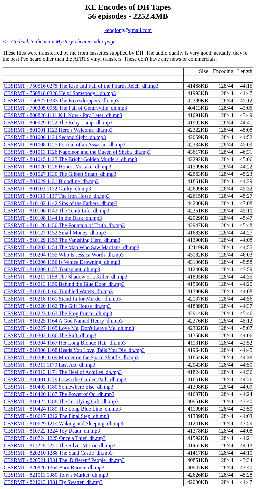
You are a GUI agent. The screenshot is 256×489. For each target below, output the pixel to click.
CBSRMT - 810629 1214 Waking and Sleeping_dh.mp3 (63, 423)
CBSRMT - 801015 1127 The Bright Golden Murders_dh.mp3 (70, 159)
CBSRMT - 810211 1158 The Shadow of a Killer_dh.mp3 (65, 277)
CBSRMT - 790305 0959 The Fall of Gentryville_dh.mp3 (65, 108)
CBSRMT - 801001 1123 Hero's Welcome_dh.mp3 (58, 130)
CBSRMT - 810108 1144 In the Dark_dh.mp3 (53, 218)
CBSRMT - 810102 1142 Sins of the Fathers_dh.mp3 (60, 203)
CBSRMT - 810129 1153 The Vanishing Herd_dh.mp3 (62, 240)
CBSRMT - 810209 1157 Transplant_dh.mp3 (52, 269)
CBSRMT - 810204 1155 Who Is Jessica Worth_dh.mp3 (64, 255)
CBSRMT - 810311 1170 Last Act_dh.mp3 (49, 365)
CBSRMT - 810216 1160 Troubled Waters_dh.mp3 (58, 291)
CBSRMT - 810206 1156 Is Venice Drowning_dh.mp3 (62, 262)
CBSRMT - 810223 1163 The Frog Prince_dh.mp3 (58, 313)
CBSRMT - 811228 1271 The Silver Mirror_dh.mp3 (59, 445)
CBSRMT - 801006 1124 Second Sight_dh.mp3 (55, 137)
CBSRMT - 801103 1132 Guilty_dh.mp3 (47, 188)
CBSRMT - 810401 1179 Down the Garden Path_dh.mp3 (65, 379)
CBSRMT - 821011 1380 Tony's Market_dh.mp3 (56, 475)
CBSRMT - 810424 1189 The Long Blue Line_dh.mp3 (62, 409)
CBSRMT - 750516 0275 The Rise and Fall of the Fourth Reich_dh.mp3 (81, 86)
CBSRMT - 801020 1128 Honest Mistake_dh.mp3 (57, 166)
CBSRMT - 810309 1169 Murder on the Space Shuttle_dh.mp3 (71, 357)
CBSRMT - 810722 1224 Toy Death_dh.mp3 (52, 431)
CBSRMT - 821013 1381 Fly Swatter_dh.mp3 (53, 482)
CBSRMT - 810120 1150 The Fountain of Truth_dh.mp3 (64, 225)
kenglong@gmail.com (128, 30)
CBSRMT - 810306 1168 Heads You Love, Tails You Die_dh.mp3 (74, 350)
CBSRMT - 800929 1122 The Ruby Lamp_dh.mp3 (58, 122)
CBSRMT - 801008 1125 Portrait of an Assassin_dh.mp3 (64, 144)
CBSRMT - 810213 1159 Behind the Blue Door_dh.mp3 (64, 284)
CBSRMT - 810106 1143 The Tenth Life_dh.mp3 (56, 210)
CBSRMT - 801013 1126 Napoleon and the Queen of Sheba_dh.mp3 (77, 152)
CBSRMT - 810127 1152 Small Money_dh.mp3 (55, 232)
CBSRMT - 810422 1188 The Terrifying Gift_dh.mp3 (61, 401)
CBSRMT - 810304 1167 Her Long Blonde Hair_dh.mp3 (65, 343)
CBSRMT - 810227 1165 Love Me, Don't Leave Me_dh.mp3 (69, 328)
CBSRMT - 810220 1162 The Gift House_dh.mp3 (57, 306)
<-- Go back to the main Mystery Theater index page (59, 41)
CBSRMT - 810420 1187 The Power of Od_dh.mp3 (59, 394)
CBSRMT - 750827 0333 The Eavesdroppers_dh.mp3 (61, 100)
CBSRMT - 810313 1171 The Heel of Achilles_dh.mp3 (63, 372)
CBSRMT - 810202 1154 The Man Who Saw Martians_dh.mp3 (71, 247)
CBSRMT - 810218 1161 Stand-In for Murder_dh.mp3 (62, 299)
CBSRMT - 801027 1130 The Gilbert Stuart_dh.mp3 (60, 174)
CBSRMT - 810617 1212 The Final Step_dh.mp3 (56, 416)
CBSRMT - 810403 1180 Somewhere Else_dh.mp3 (58, 387)
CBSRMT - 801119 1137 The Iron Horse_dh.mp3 (57, 196)
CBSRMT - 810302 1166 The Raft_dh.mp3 (50, 335)
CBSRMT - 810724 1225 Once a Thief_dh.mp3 (55, 438)
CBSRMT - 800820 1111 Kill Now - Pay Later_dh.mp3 (63, 115)
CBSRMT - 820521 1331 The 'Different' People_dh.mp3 (64, 460)
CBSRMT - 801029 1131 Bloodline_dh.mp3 (51, 181)
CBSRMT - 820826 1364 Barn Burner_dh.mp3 (54, 467)
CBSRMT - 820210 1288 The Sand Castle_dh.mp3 (58, 453)
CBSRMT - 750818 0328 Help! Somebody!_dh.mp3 (60, 93)
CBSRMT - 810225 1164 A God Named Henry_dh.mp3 (63, 321)
